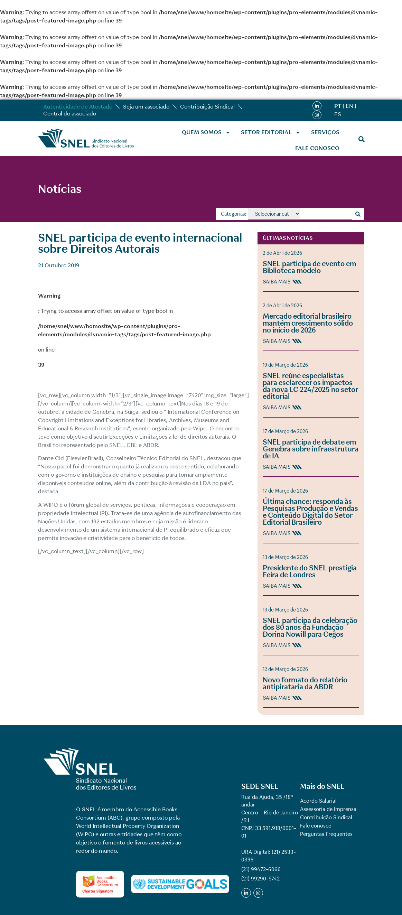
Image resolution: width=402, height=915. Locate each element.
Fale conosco (317, 148)
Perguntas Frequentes (326, 834)
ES (337, 114)
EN (349, 106)
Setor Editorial (271, 132)
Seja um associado (146, 106)
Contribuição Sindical (207, 106)
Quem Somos (206, 132)
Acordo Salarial (318, 801)
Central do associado (69, 113)
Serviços (325, 132)
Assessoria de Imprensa (328, 809)
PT (338, 106)
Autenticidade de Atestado (77, 106)
